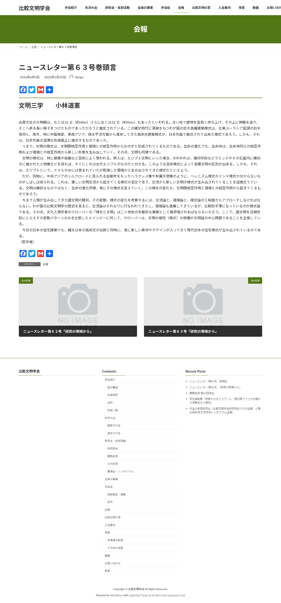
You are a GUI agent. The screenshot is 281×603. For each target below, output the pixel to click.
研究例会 (112, 448)
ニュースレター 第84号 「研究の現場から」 (215, 387)
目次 (110, 502)
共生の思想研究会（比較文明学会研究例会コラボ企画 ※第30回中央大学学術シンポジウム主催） (225, 410)
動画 (107, 555)
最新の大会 (114, 425)
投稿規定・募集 (116, 494)
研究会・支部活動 (115, 440)
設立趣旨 (112, 387)
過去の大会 (114, 433)
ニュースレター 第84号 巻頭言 (208, 381)
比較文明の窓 (113, 517)
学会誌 (109, 486)
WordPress (116, 595)
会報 (45, 264)
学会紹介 (110, 379)
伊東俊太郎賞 (115, 540)
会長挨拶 (112, 395)
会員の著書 (111, 479)
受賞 (107, 532)
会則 (110, 402)
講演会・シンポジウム (120, 471)
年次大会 (110, 418)
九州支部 (112, 464)
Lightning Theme (138, 595)
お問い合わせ (113, 563)
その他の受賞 (115, 548)
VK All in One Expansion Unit (168, 595)
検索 (107, 571)
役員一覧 (112, 410)
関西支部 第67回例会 (201, 393)
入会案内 (110, 525)
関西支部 (112, 456)
